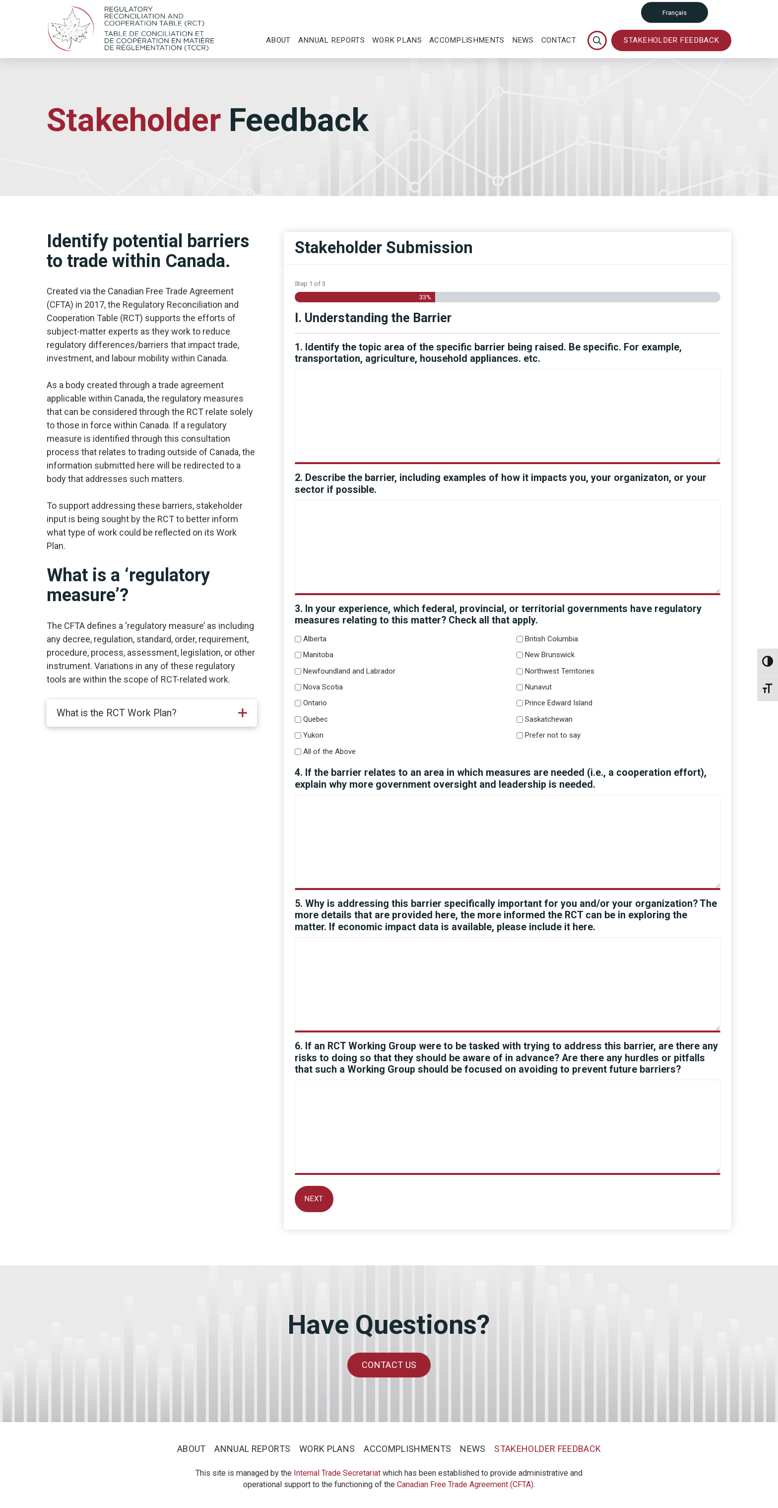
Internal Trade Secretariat (337, 1473)
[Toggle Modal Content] (597, 40)
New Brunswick (550, 654)
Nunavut (538, 687)
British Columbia (551, 638)
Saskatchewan (549, 719)
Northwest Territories (559, 671)
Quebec (315, 719)
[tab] (152, 713)
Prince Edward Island (558, 702)
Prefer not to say (553, 735)
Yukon (313, 735)
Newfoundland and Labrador (349, 671)
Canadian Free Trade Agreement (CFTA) (465, 1484)
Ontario (315, 702)
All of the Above (329, 751)
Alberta (314, 638)
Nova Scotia (323, 687)
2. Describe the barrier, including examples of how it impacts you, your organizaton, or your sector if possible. (501, 483)
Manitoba (318, 654)
